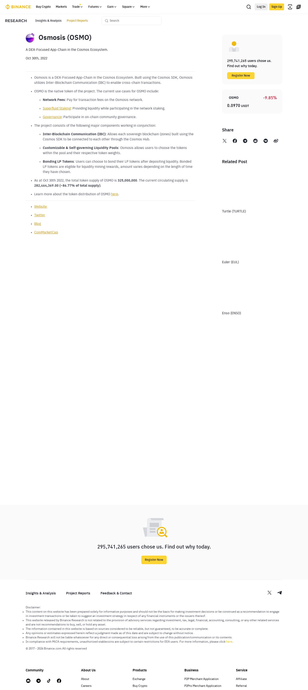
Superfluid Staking (57, 108)
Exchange (139, 679)
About (85, 679)
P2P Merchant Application (201, 679)
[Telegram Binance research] (279, 593)
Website (40, 207)
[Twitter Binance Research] (224, 141)
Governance (52, 117)
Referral (241, 685)
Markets (61, 6)
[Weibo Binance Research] (275, 141)
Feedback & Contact (116, 593)
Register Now (241, 75)
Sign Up (276, 6)
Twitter (39, 215)
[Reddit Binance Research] (255, 141)
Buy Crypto (43, 6)
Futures (95, 7)
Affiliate (241, 679)
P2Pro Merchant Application (202, 685)
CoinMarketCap (46, 232)
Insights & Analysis (48, 20)
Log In (261, 6)
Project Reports (77, 20)
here (114, 194)
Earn (112, 7)
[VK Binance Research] (265, 141)
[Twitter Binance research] (272, 593)
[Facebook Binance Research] (234, 141)
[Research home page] (16, 20)
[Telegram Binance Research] (245, 141)
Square (128, 7)
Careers (86, 685)
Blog (37, 224)
